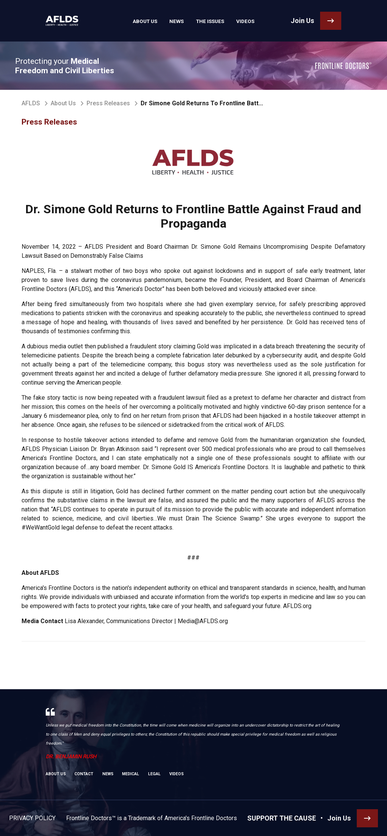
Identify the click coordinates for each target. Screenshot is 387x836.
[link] (60, 21)
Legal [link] (154, 773)
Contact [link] (83, 773)
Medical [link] (130, 773)
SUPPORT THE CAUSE (281, 818)
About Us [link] (147, 20)
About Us (63, 103)
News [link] (177, 20)
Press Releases (108, 103)
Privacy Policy (32, 818)
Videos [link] (242, 20)
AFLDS (31, 103)
